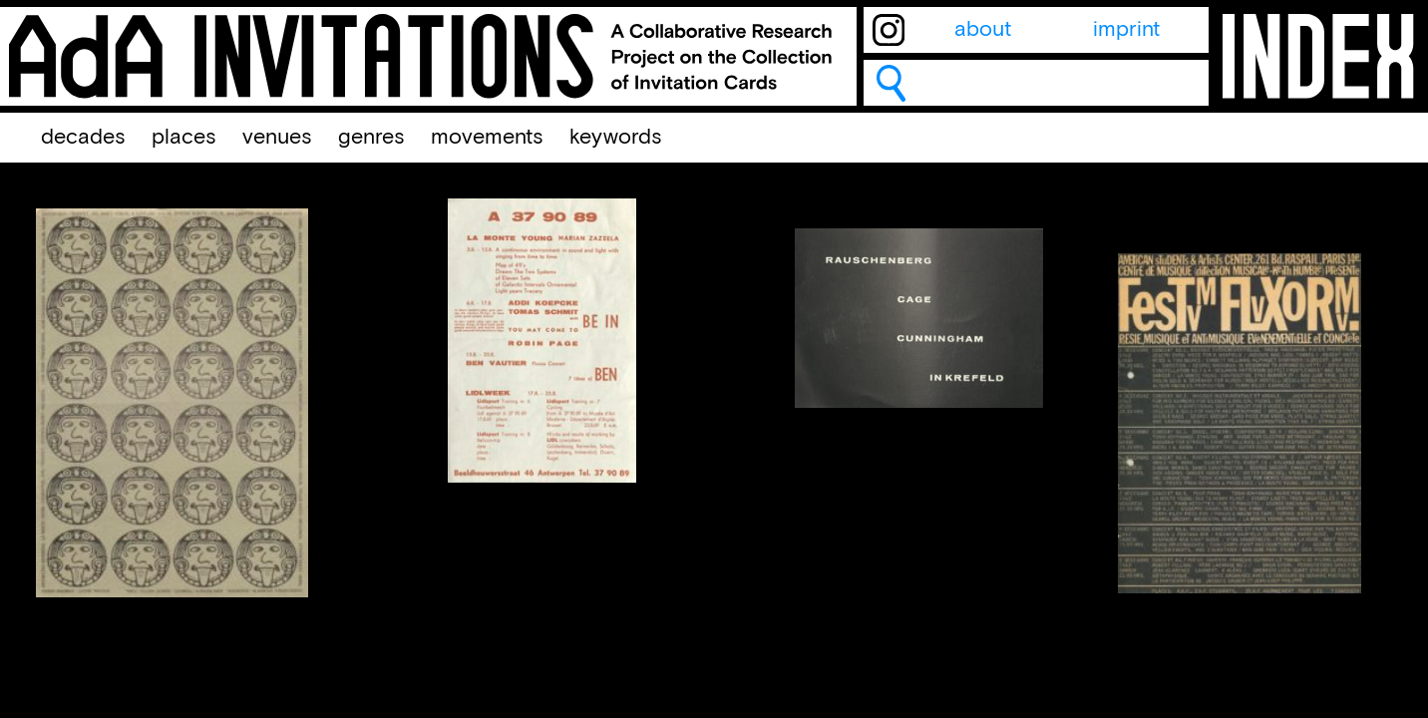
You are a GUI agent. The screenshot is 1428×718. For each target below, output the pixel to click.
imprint (1126, 30)
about (982, 30)
